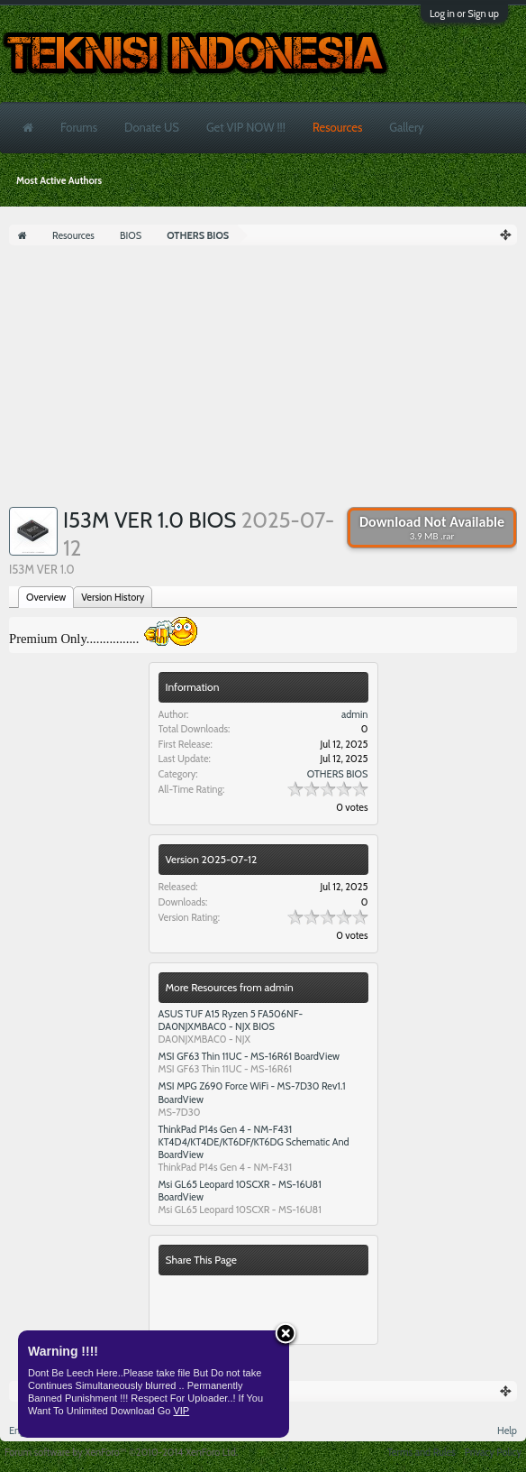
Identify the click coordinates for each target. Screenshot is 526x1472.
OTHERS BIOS (337, 774)
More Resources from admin (230, 987)
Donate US (151, 127)
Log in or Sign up (464, 13)
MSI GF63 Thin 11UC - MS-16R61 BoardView (249, 1056)
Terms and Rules (421, 1452)
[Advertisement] (263, 380)
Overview (46, 597)
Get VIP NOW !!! (246, 127)
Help (507, 1430)
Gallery (406, 127)
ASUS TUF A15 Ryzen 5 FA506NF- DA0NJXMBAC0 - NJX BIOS (231, 1020)
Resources (337, 127)
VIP (181, 1410)
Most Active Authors (59, 180)
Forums (78, 127)
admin (354, 714)
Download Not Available (431, 527)
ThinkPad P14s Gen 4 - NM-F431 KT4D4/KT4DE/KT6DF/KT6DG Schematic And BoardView (254, 1142)
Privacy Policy (493, 1452)
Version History (112, 597)
